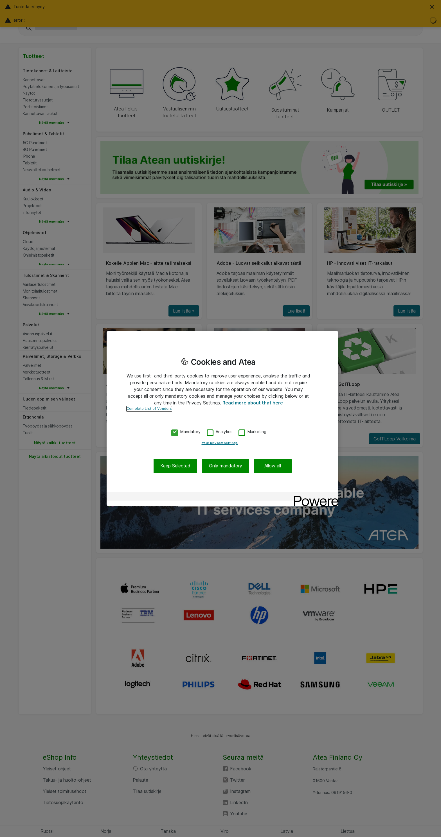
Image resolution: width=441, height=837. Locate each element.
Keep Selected (175, 466)
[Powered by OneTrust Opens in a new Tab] (314, 497)
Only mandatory (225, 466)
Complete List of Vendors (149, 408)
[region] (222, 418)
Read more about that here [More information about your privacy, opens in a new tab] (252, 403)
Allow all (272, 466)
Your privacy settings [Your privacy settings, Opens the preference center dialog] (220, 443)
